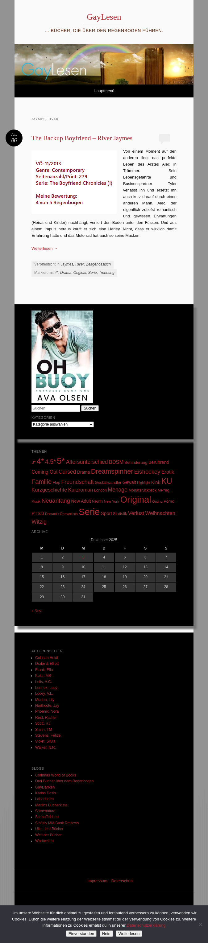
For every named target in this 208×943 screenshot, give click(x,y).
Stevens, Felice (47, 735)
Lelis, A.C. (43, 682)
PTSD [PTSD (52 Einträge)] (37, 513)
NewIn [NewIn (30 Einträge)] (97, 501)
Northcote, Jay (47, 705)
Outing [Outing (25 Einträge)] (157, 501)
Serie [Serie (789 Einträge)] (89, 512)
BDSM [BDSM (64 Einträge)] (116, 462)
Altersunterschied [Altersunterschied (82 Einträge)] (87, 462)
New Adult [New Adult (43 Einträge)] (81, 501)
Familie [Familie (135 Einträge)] (41, 481)
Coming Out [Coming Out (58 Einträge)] (44, 472)
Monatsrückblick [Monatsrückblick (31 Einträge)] (142, 490)
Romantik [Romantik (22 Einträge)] (52, 514)
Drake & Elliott (47, 663)
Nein (106, 933)
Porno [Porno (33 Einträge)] (169, 501)
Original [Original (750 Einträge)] (135, 499)
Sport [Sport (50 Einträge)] (106, 513)
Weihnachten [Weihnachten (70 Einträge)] (160, 513)
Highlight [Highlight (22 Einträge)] (143, 482)
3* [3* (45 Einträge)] (33, 462)
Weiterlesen (44, 248)
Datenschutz (122, 881)
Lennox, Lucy (46, 688)
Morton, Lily (44, 700)
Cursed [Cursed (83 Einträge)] (67, 472)
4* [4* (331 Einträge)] (40, 461)
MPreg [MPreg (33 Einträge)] (163, 490)
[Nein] (200, 924)
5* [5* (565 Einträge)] (61, 461)
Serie (92, 272)
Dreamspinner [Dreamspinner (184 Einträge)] (112, 471)
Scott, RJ (42, 723)
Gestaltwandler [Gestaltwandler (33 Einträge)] (108, 482)
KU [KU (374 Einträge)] (166, 481)
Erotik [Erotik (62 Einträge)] (167, 472)
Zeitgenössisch (98, 264)
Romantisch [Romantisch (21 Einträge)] (68, 514)
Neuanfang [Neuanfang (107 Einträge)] (55, 500)
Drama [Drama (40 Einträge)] (83, 472)
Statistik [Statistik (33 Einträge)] (120, 513)
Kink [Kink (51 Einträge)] (155, 482)
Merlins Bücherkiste (51, 805)
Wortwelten (44, 841)
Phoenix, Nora (47, 711)
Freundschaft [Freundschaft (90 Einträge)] (77, 482)
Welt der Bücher (48, 835)
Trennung (106, 272)
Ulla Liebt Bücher (49, 829)
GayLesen (104, 17)
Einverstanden (81, 933)
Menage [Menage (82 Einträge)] (117, 490)
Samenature (45, 811)
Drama (65, 272)
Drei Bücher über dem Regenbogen (64, 781)
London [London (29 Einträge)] (100, 490)
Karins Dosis (45, 793)
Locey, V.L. (44, 693)
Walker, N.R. (45, 747)
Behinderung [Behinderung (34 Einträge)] (135, 462)
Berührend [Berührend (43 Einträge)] (158, 462)
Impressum (97, 881)
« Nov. (36, 611)
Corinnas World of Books (55, 775)
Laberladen (44, 799)
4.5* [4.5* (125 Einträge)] (50, 461)
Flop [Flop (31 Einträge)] (56, 482)
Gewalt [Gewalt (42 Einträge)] (129, 482)
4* (56, 272)
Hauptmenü (104, 91)
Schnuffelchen (47, 817)
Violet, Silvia (45, 741)
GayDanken (45, 787)
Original (79, 272)
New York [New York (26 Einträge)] (111, 501)
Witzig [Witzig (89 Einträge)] (39, 522)
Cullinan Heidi (46, 658)
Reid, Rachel (45, 717)
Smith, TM (43, 729)
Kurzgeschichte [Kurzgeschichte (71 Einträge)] (49, 490)
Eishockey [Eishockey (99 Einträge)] (147, 471)
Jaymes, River (72, 264)
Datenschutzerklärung (146, 925)
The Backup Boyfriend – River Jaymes (81, 138)
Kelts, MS (43, 675)
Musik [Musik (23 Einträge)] (35, 501)
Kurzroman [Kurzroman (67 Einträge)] (80, 490)
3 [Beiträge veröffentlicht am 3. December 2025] (83, 557)
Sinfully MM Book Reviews (57, 823)
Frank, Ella (44, 670)
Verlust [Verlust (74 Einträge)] (136, 513)
